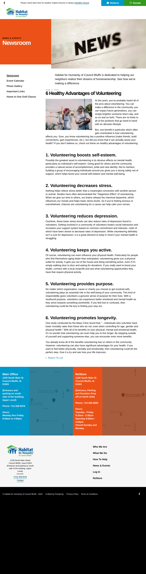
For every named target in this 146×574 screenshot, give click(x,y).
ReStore (112, 3)
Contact (20, 480)
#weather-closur (81, 3)
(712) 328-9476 (20, 477)
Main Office (10, 374)
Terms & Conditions (89, 494)
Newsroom (13, 75)
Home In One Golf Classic (21, 96)
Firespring (59, 494)
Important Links (16, 91)
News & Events (101, 465)
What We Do (100, 453)
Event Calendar (15, 81)
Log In (96, 472)
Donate (135, 3)
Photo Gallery (14, 86)
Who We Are (100, 447)
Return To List (55, 358)
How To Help (100, 459)
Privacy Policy (72, 494)
